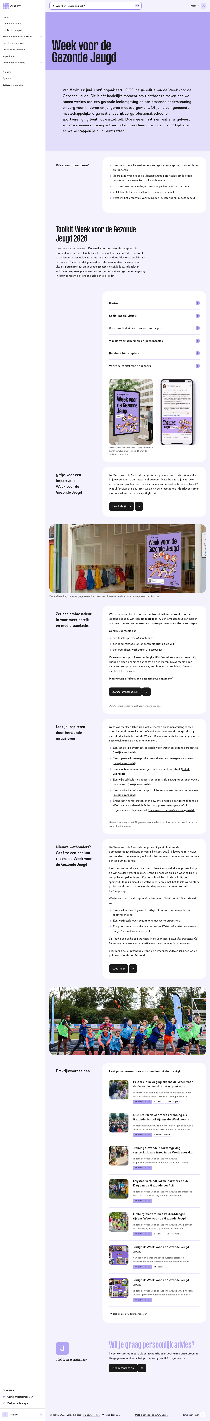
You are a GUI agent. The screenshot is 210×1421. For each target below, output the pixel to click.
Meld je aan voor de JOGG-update (151, 1415)
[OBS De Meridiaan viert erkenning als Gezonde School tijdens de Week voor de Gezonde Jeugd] (154, 1124)
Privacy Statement (91, 1415)
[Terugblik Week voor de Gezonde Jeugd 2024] (154, 1290)
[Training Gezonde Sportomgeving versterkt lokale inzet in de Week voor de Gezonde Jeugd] (154, 1157)
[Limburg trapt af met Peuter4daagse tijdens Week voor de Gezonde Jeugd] (154, 1224)
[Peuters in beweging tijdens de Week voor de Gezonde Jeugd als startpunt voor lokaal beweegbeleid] (154, 1091)
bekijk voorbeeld (124, 752)
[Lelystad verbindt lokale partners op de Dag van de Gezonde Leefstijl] (154, 1191)
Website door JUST (111, 1415)
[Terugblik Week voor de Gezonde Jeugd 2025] (154, 1257)
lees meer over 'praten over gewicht (171, 810)
